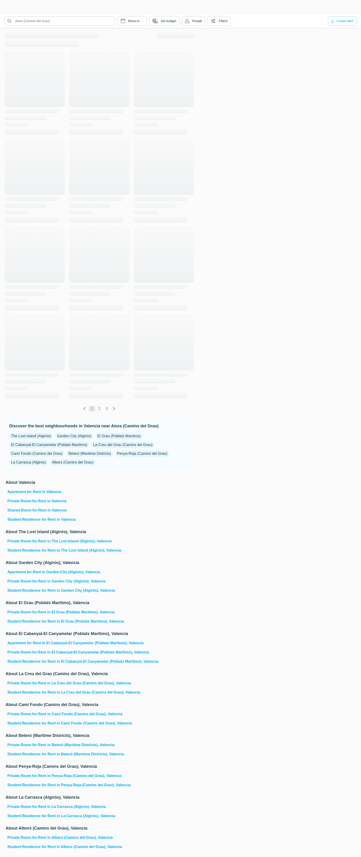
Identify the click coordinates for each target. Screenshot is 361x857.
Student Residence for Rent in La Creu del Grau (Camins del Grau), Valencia (73, 692)
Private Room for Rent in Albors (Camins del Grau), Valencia (60, 837)
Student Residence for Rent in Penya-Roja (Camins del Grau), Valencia (69, 785)
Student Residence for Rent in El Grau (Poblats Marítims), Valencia (65, 621)
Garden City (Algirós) (74, 436)
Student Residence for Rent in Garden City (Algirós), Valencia (61, 590)
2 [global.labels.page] (99, 409)
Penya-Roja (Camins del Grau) (142, 453)
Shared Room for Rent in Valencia (37, 510)
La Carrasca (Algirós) (28, 462)
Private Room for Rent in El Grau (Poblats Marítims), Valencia (60, 612)
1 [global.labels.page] (92, 409)
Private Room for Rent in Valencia (36, 501)
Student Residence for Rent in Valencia (41, 519)
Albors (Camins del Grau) (72, 462)
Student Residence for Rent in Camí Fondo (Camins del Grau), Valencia (69, 723)
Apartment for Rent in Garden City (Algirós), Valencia (53, 572)
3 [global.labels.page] (107, 409)
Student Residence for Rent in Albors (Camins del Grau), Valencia (64, 847)
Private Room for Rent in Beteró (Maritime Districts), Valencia (60, 745)
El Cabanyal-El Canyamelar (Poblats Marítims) (49, 445)
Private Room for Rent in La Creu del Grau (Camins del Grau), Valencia (69, 683)
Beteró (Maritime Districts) (89, 453)
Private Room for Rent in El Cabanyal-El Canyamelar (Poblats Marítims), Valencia (78, 652)
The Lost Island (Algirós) (31, 436)
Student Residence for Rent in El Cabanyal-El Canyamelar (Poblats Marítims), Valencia (82, 661)
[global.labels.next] (114, 409)
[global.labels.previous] (84, 409)
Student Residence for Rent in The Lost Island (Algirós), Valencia (64, 550)
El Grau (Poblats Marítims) (119, 436)
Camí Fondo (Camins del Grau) (36, 453)
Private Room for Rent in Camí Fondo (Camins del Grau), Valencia (64, 714)
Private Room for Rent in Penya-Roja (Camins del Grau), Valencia (64, 776)
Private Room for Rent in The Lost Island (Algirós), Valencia (59, 541)
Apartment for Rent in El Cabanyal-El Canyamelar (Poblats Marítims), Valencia (75, 643)
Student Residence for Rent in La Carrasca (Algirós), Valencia (61, 816)
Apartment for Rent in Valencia (34, 492)
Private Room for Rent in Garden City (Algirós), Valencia (56, 581)
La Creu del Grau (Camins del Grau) (123, 445)
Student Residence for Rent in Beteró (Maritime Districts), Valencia (65, 754)
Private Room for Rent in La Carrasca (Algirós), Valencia (56, 807)
